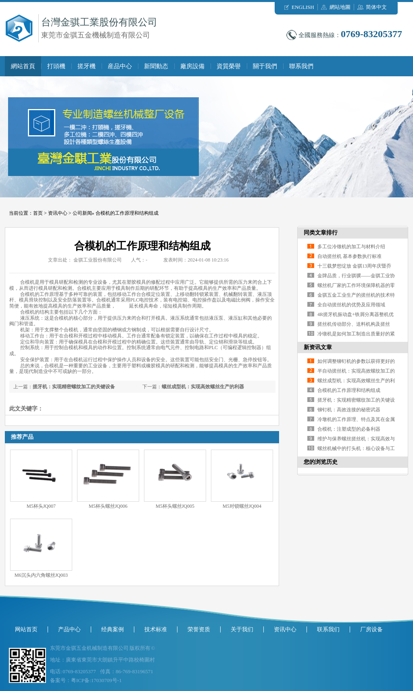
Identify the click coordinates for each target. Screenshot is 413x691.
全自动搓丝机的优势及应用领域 (351, 305)
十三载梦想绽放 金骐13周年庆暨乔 (354, 266)
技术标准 (155, 629)
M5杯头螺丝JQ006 (108, 506)
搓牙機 (86, 66)
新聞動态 (156, 66)
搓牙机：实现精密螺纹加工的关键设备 (74, 386)
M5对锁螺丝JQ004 (242, 506)
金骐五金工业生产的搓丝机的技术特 (356, 295)
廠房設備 (192, 66)
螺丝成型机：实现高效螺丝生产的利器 (203, 386)
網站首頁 (23, 66)
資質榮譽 (229, 66)
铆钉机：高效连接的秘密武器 (348, 410)
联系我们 (328, 629)
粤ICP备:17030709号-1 (96, 680)
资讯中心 (57, 213)
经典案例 (112, 629)
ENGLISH (303, 7)
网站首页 (26, 629)
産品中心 (120, 66)
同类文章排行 (321, 233)
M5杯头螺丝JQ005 (175, 506)
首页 (38, 213)
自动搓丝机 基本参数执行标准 (349, 256)
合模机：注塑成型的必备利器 (348, 429)
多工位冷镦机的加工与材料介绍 (351, 246)
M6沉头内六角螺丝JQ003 (41, 575)
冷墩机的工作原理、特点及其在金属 (356, 419)
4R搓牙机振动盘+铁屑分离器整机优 (355, 314)
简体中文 (376, 7)
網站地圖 (340, 7)
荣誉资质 (199, 629)
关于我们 (242, 629)
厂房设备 (371, 629)
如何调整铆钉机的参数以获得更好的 (356, 361)
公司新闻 (82, 213)
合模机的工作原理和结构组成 (127, 213)
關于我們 (265, 66)
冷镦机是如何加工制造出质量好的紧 (356, 334)
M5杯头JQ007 (41, 506)
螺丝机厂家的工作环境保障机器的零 (356, 285)
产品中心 (69, 629)
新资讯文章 (318, 347)
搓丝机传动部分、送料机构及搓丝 (353, 324)
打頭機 (56, 66)
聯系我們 (301, 66)
